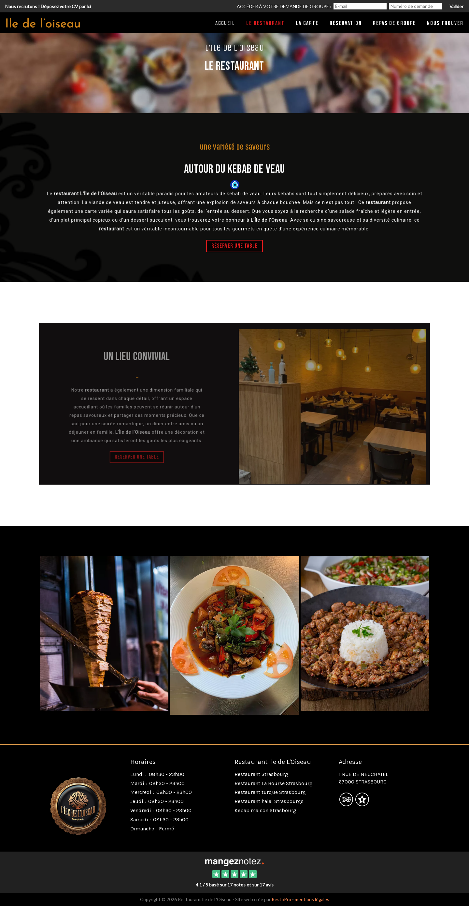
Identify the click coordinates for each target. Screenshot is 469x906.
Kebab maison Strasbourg (265, 810)
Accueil (225, 23)
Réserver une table (234, 246)
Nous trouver (445, 23)
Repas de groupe (394, 23)
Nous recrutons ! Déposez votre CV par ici (48, 6)
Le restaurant (265, 23)
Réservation (346, 23)
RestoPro (281, 899)
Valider (456, 6)
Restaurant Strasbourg (261, 774)
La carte (307, 23)
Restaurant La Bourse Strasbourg (273, 783)
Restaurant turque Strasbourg (270, 792)
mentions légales (312, 899)
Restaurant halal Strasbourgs (269, 801)
